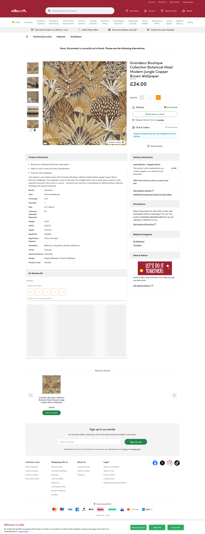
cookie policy (136, 449)
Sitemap (54, 474)
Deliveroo (55, 482)
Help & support (188, 2)
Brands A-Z (162, 2)
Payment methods (59, 470)
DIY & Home (68, 22)
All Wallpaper (138, 241)
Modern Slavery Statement (114, 482)
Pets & (145, 22)
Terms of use (108, 470)
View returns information (143, 224)
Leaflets (54, 494)
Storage (93, 22)
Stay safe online (32, 478)
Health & (179, 22)
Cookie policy (109, 478)
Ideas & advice (174, 2)
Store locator (56, 466)
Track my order (31, 470)
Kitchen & (105, 22)
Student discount (58, 490)
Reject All (157, 527)
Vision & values (83, 470)
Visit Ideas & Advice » (142, 285)
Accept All (176, 527)
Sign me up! (135, 441)
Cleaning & (133, 22)
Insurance (151, 2)
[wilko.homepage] (27, 36)
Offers (17, 22)
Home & (81, 22)
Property (81, 474)
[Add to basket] (51, 412)
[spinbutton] (150, 97)
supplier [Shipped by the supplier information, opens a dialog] (160, 119)
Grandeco (137, 245)
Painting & (54, 22)
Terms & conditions (111, 466)
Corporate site (83, 466)
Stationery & (157, 22)
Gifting (190, 22)
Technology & (118, 22)
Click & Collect (57, 478)
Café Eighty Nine (58, 486)
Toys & (169, 22)
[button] (158, 97)
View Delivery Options (142, 190)
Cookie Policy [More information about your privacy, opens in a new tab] (23, 531)
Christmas (28, 22)
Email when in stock (155, 114)
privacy (125, 449)
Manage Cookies (138, 527)
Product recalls (31, 474)
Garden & (41, 22)
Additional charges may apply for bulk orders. (152, 194)
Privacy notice (109, 474)
